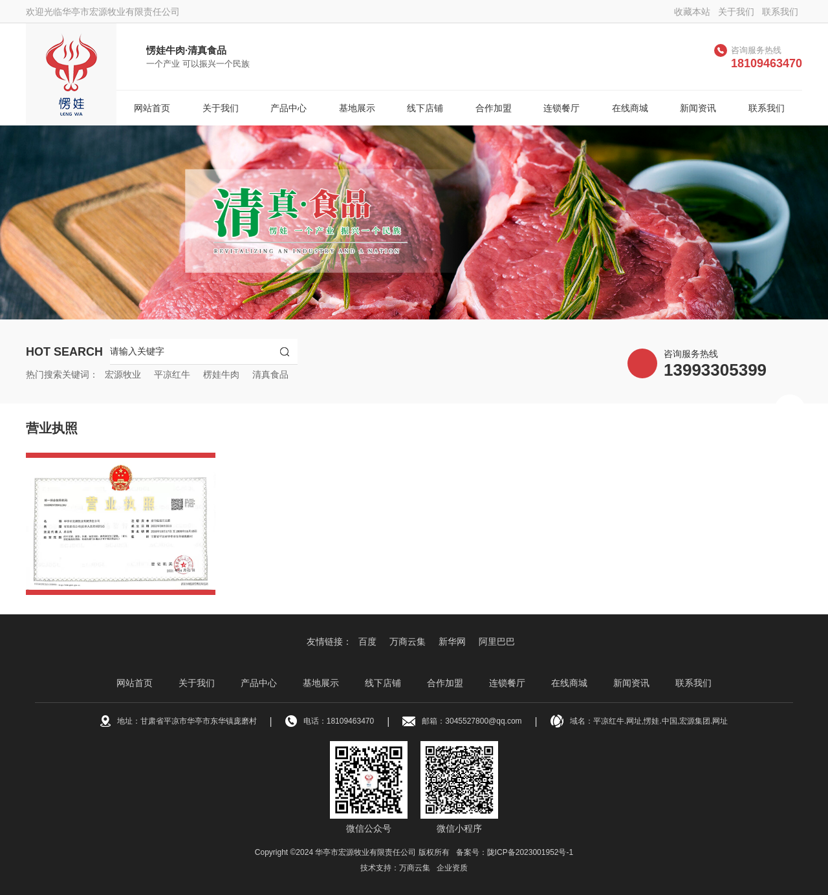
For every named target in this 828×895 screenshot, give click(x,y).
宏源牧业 (123, 374)
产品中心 (288, 108)
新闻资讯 (698, 108)
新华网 (452, 641)
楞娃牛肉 (221, 374)
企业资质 (452, 867)
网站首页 (152, 108)
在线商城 (630, 108)
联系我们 (780, 11)
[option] (414, 222)
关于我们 (736, 11)
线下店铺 (425, 108)
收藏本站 (692, 11)
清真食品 (270, 374)
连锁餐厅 (561, 108)
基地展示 (357, 108)
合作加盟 (493, 108)
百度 (367, 641)
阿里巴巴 (497, 641)
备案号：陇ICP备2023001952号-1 (514, 852)
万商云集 (407, 641)
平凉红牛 (172, 374)
